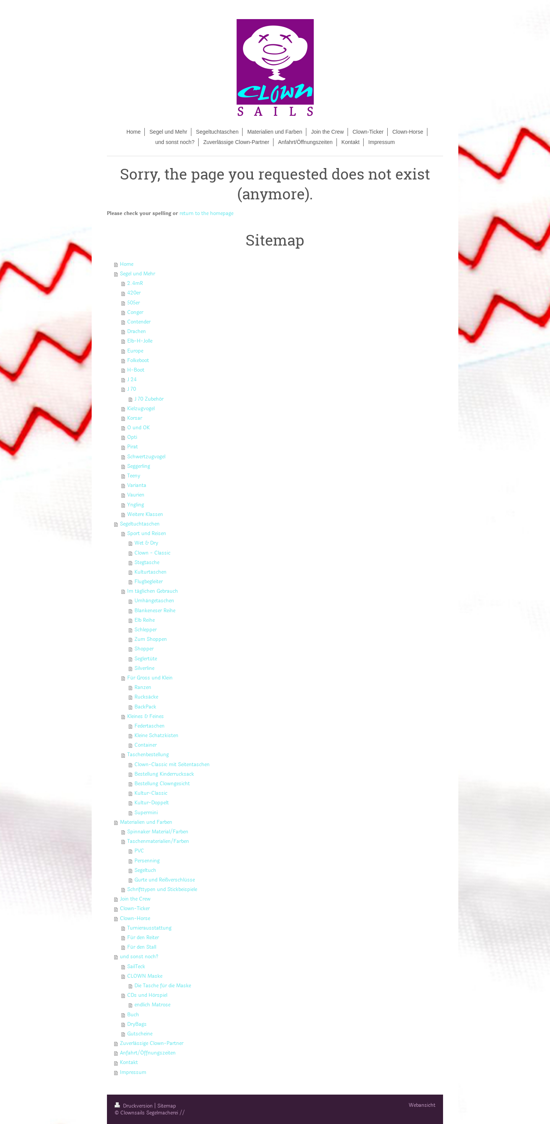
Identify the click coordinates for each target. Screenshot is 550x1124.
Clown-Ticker (135, 908)
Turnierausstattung (149, 928)
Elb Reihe (144, 620)
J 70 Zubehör (148, 399)
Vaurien (135, 495)
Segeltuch (145, 870)
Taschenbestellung (148, 754)
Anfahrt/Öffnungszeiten (148, 1053)
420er (134, 293)
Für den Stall (141, 947)
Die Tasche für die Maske (162, 986)
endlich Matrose (152, 1005)
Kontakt (129, 1062)
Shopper (144, 649)
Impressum (133, 1072)
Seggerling (138, 466)
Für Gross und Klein (150, 678)
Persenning (147, 861)
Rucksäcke (146, 697)
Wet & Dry (146, 543)
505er (133, 303)
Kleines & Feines (145, 716)
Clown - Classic (152, 553)
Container (145, 745)
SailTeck (136, 966)
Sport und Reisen (146, 533)
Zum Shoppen (150, 639)
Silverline (144, 668)
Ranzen (142, 687)
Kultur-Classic (150, 793)
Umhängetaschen (154, 601)
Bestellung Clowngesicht (162, 784)
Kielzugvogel (141, 408)
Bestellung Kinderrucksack (164, 774)
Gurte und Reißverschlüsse (164, 880)
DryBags (137, 1024)
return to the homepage (206, 213)
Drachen (136, 331)
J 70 (131, 389)
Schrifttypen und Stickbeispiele (162, 889)
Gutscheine (139, 1034)
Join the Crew (135, 899)
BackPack (145, 707)
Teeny (133, 476)
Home (126, 264)
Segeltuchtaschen (140, 524)
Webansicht (422, 1105)
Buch (133, 1015)
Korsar (134, 418)
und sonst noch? (139, 957)
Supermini (146, 813)
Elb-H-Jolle (139, 341)
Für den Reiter (143, 937)
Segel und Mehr (137, 274)
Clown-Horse (135, 918)
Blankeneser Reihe (154, 611)
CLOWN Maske (144, 976)
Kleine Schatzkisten (156, 735)
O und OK (138, 428)
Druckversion (134, 1106)
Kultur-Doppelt (151, 803)
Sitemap (166, 1106)
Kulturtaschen (150, 572)
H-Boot (135, 370)
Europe (135, 351)
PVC (139, 851)
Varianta (136, 485)
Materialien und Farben (146, 822)
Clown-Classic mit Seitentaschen (172, 764)
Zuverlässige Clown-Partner (151, 1043)
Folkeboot (138, 360)
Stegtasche (146, 562)
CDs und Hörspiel (147, 995)
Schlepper (145, 630)
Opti (132, 437)
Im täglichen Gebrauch (152, 591)
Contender (138, 322)
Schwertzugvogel (146, 457)
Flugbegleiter (148, 581)
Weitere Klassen (145, 514)
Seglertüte (145, 659)
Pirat (132, 447)
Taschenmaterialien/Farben (158, 841)
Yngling (135, 505)
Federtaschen (149, 726)
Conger (135, 312)
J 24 (132, 379)
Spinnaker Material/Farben (157, 832)
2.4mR (135, 283)
